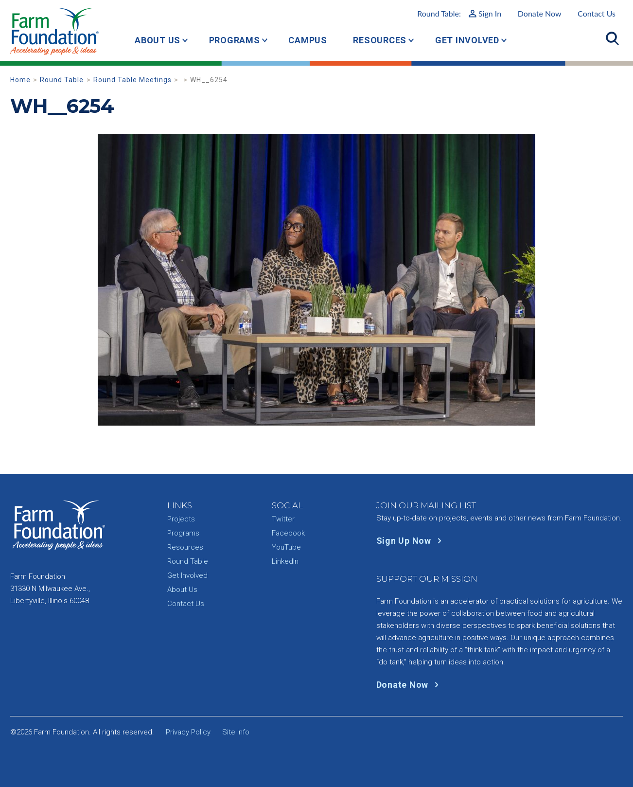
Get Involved (467, 40)
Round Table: (459, 13)
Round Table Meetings (132, 80)
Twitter (283, 519)
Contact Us (596, 13)
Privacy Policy (188, 732)
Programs (234, 40)
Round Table (62, 80)
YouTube (286, 547)
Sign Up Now (411, 541)
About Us (157, 40)
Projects (181, 519)
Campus (307, 40)
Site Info (235, 732)
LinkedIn (285, 561)
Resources (379, 40)
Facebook (288, 533)
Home (20, 80)
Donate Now (540, 13)
